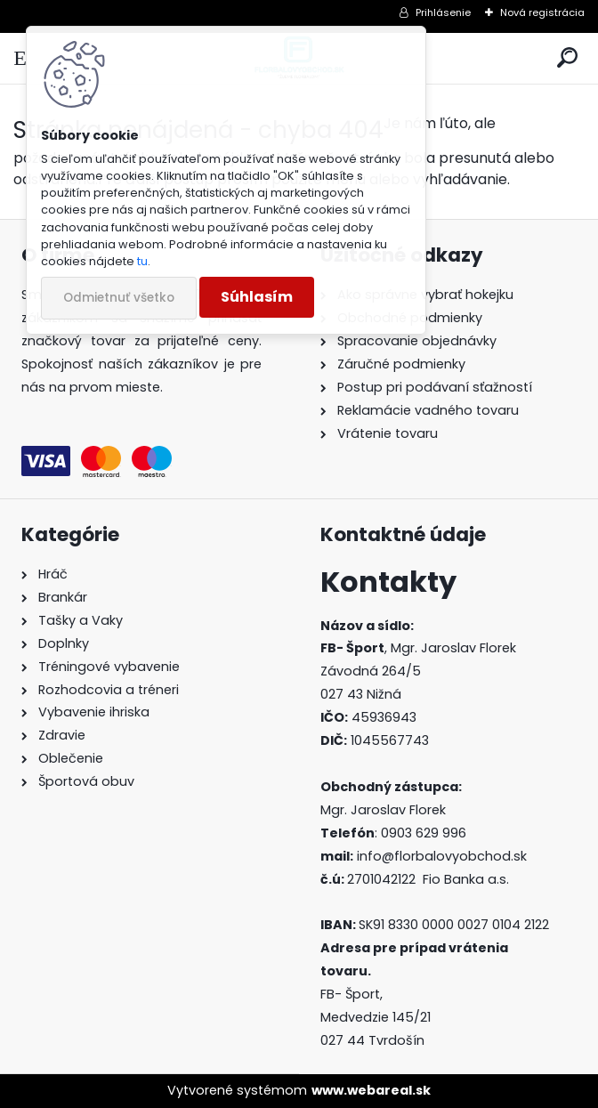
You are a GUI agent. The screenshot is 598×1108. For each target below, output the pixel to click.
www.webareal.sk (371, 1090)
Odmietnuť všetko (118, 297)
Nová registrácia (542, 12)
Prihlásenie (443, 12)
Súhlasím (257, 297)
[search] (567, 58)
